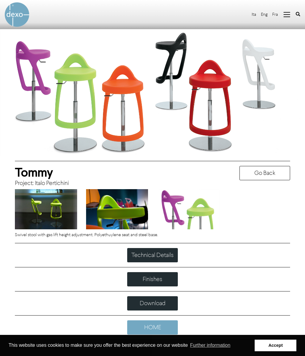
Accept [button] (275, 345)
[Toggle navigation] (287, 14)
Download (153, 303)
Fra (275, 14)
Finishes (152, 279)
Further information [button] (210, 345)
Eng (264, 14)
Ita (254, 14)
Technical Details (152, 255)
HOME (152, 327)
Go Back (264, 173)
